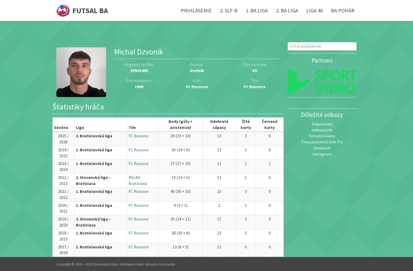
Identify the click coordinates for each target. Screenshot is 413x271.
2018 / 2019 (63, 236)
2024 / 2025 (63, 152)
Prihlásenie (196, 10)
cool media (166, 264)
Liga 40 (314, 10)
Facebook (322, 147)
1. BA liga (257, 10)
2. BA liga (287, 10)
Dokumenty (322, 124)
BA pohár (343, 10)
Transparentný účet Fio (322, 141)
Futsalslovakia (322, 135)
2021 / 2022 (63, 194)
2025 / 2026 (63, 138)
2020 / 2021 (63, 208)
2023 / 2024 (63, 166)
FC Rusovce (255, 86)
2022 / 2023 (63, 180)
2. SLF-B (229, 10)
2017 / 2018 (63, 249)
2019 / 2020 (63, 222)
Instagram (322, 154)
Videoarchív (322, 130)
